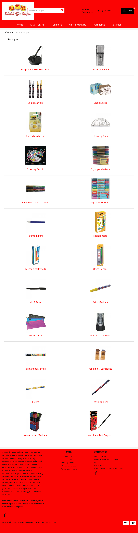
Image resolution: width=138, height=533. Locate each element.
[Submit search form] (62, 10)
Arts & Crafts (37, 24)
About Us (69, 456)
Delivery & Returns (68, 462)
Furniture (57, 24)
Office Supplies (23, 32)
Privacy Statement (69, 466)
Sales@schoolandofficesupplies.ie (108, 468)
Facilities (116, 24)
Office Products (77, 24)
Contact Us (69, 459)
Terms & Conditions (69, 469)
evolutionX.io (52, 522)
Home (20, 24)
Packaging (99, 24)
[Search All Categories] (46, 10)
